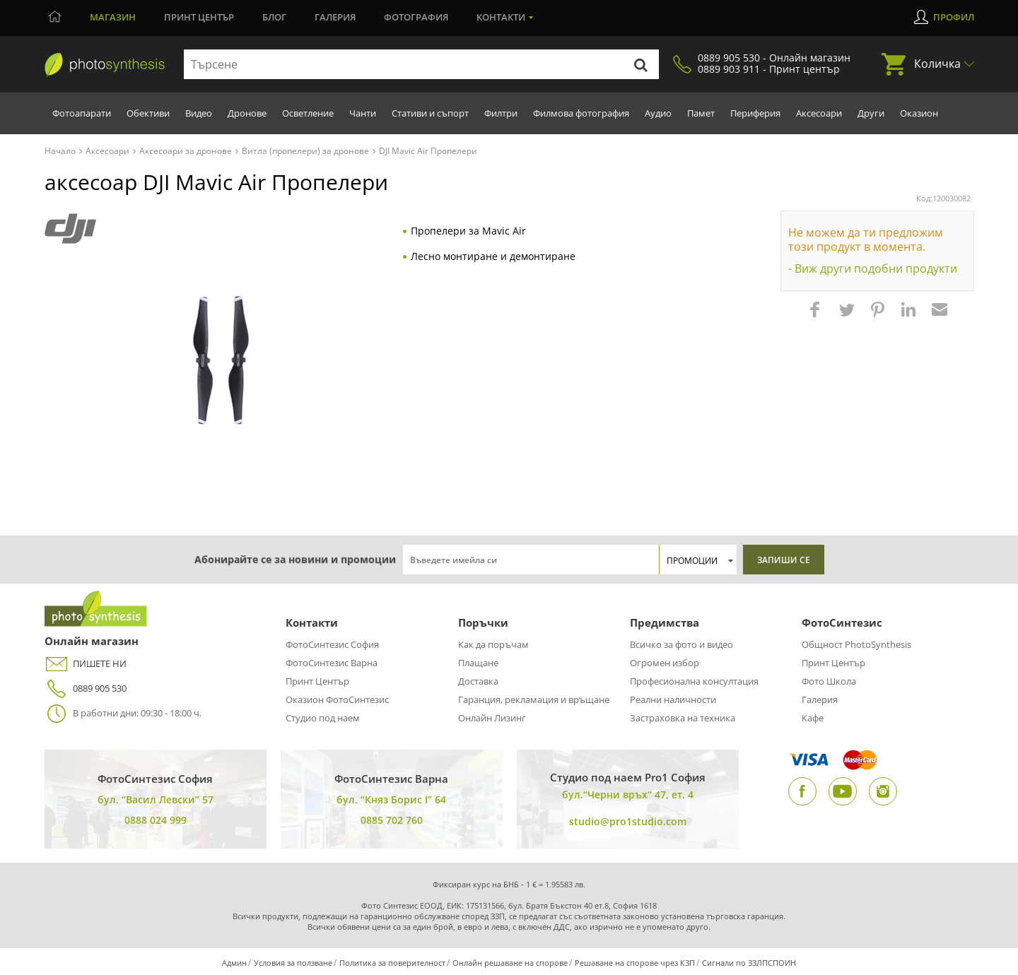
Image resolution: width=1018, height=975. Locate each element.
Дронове (247, 113)
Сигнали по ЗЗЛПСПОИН (749, 962)
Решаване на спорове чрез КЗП (635, 962)
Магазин (113, 17)
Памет (701, 113)
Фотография (416, 17)
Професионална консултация (694, 681)
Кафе (813, 717)
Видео (198, 113)
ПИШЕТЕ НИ (86, 663)
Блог (274, 17)
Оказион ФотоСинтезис (337, 699)
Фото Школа (829, 681)
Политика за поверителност (392, 962)
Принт (199, 17)
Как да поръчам (493, 644)
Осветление (308, 113)
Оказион (919, 113)
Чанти (362, 113)
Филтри (500, 113)
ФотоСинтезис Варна (332, 662)
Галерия (335, 17)
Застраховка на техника (682, 717)
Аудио (658, 113)
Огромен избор (664, 662)
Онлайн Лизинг (492, 717)
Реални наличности (673, 699)
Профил (953, 17)
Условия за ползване (293, 962)
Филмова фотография (581, 113)
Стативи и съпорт (430, 113)
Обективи (148, 113)
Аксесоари (819, 113)
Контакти (500, 17)
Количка (937, 63)
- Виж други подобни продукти (872, 268)
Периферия (755, 113)
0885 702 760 (392, 820)
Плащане (478, 662)
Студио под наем (323, 717)
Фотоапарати (81, 113)
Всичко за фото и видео (681, 644)
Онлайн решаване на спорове (510, 962)
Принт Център (317, 681)
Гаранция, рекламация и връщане (533, 699)
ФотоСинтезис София (332, 644)
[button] (816, 316)
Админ (234, 962)
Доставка (478, 681)
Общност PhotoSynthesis (856, 644)
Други (871, 113)
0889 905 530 (86, 688)
